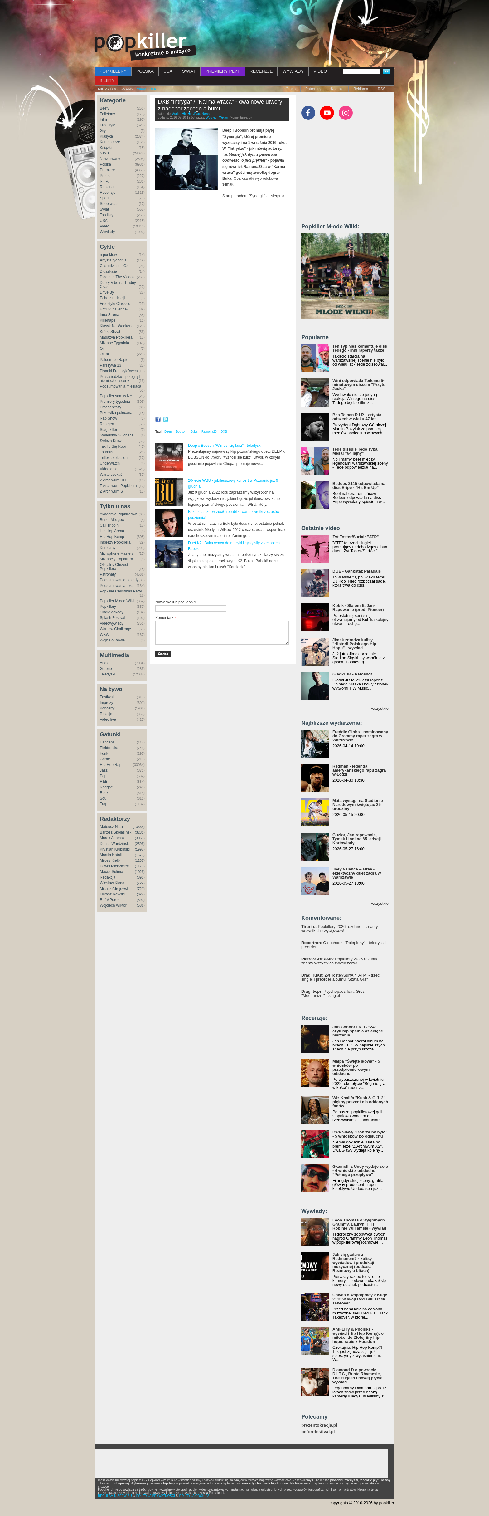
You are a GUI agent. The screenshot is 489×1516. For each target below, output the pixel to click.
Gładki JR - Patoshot (352, 674)
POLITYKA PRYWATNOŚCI (155, 1496)
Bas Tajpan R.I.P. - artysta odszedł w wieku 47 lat (356, 416)
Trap (103, 804)
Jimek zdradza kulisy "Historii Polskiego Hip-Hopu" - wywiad (355, 643)
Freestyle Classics (115, 303)
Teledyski (107, 674)
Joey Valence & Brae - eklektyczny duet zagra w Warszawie (356, 873)
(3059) (140, 838)
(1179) (140, 866)
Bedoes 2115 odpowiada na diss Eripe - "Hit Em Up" (358, 485)
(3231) (140, 832)
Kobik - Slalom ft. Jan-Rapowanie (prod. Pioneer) (358, 607)
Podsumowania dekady (119, 580)
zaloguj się (146, 89)
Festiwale (108, 697)
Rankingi (107, 187)
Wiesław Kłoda (112, 883)
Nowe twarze (110, 159)
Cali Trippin (109, 525)
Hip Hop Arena (112, 531)
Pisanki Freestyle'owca (119, 371)
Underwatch (110, 463)
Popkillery (108, 606)
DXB (224, 431)
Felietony (107, 114)
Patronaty (313, 89)
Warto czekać (111, 474)
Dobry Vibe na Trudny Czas (118, 284)
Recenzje (107, 192)
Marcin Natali (111, 855)
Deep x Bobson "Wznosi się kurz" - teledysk (224, 445)
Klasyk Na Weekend (116, 326)
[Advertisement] (244, 17)
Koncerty (107, 708)
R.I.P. (104, 181)
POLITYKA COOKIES (194, 1496)
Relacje (106, 714)
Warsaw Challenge (115, 629)
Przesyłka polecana (116, 413)
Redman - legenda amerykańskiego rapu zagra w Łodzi (359, 770)
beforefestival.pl (318, 1432)
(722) (141, 883)
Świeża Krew (110, 441)
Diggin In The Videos (117, 277)
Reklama (360, 89)
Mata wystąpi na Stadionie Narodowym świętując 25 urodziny (357, 804)
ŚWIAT (189, 71)
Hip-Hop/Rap (110, 765)
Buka (193, 431)
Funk (104, 753)
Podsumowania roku (117, 585)
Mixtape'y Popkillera (116, 559)
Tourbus (106, 452)
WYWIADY (292, 71)
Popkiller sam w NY (116, 396)
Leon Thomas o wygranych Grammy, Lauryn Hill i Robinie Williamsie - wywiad (359, 1224)
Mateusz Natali (112, 827)
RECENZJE (261, 71)
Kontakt (337, 89)
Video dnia (109, 469)
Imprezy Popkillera (115, 542)
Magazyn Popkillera (116, 337)
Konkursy (107, 548)
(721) (141, 888)
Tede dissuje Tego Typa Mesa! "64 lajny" (354, 451)
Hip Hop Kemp (112, 536)
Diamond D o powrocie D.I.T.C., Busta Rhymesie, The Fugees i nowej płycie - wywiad (358, 1375)
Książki (106, 147)
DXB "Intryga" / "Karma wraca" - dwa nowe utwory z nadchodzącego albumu (220, 105)
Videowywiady (111, 623)
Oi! (102, 348)
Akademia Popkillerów (118, 514)
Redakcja (107, 877)
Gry (103, 131)
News (104, 153)
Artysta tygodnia (113, 260)
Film (103, 119)
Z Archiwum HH (113, 480)
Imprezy (106, 702)
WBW (104, 634)
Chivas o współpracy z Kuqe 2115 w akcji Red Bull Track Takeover (359, 1299)
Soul (103, 798)
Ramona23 (209, 431)
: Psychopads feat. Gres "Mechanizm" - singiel (333, 993)
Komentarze (110, 142)
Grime (105, 759)
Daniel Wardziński (115, 843)
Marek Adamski (112, 838)
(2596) (140, 844)
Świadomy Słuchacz (116, 435)
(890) (141, 877)
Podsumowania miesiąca (120, 386)
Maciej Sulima (111, 872)
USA (167, 71)
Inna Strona (109, 315)
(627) (141, 894)
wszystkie (380, 708)
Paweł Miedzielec (114, 866)
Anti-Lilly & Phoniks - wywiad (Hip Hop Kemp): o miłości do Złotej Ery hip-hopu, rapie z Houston (358, 1335)
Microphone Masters (117, 553)
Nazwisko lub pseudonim (176, 602)
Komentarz (165, 618)
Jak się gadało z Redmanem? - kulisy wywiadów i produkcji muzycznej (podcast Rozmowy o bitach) (353, 1262)
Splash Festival (112, 618)
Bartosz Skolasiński (116, 832)
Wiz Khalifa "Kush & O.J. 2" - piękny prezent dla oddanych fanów (360, 1101)
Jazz (104, 770)
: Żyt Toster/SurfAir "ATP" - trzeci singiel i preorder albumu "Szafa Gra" (340, 977)
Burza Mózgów (112, 520)
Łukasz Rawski (112, 894)
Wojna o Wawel (113, 640)
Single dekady (111, 612)
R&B (104, 781)
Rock (104, 793)
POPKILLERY (113, 71)
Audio (104, 663)
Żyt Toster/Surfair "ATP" (355, 536)
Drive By (107, 292)
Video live (108, 719)
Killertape (107, 320)
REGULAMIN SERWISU (115, 1496)
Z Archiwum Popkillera (118, 486)
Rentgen (107, 424)
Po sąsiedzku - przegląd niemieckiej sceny (120, 378)
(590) (141, 900)
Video (104, 226)
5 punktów (108, 254)
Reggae (106, 787)
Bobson (181, 431)
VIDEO (320, 71)
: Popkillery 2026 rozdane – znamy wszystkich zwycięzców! (339, 928)
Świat (104, 209)
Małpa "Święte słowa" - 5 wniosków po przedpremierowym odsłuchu (356, 1067)
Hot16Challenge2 (114, 309)
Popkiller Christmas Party (121, 591)
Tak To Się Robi (113, 446)
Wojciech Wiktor (113, 905)
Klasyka (106, 136)
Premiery (107, 170)
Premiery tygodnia (115, 401)
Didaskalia (108, 271)
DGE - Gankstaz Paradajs (356, 571)
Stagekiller (108, 429)
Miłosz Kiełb (110, 860)
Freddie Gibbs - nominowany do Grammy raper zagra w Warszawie (360, 735)
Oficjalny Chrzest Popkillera (114, 567)
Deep (168, 431)
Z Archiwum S (111, 491)
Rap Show (108, 418)
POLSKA (145, 71)
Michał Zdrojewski (114, 888)
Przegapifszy (110, 407)
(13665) (139, 827)
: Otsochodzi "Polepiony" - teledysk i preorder (343, 944)
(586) (141, 905)
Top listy (106, 215)
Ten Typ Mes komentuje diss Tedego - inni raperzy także (359, 348)
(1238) (140, 860)
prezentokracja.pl (319, 1425)
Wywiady (107, 232)
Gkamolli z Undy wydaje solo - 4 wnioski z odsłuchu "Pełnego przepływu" (360, 1170)
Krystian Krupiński (115, 849)
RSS (381, 89)
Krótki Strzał (110, 331)
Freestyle (107, 125)
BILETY (106, 80)
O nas (291, 89)
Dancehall (108, 742)
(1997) (140, 849)
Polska (105, 164)
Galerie (106, 668)
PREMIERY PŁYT (222, 71)
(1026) (140, 872)
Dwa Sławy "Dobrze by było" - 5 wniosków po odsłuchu (359, 1134)
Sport (104, 198)
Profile (105, 175)
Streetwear (109, 204)
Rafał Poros (109, 900)
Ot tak (105, 354)
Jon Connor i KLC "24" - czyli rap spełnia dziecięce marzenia (357, 1031)
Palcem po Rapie (114, 360)
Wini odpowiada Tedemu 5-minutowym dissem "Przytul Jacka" (359, 384)
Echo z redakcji (112, 298)
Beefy (104, 108)
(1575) (140, 855)
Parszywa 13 (110, 365)
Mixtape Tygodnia (114, 343)
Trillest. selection (114, 458)
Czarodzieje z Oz (114, 266)
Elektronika (109, 748)
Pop (103, 776)
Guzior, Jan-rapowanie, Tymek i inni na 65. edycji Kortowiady (356, 838)
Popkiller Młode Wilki (117, 601)
